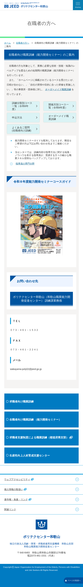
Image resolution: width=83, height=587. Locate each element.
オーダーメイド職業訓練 (58, 89)
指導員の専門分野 (25, 163)
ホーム (7, 43)
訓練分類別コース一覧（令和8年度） (22, 106)
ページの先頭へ (73, 580)
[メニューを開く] (78, 5)
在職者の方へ (22, 43)
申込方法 (17, 117)
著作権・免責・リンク (17, 499)
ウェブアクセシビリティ (19, 479)
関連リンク (10, 509)
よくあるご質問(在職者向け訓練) (21, 129)
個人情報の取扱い (15, 489)
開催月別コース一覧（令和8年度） (58, 106)
